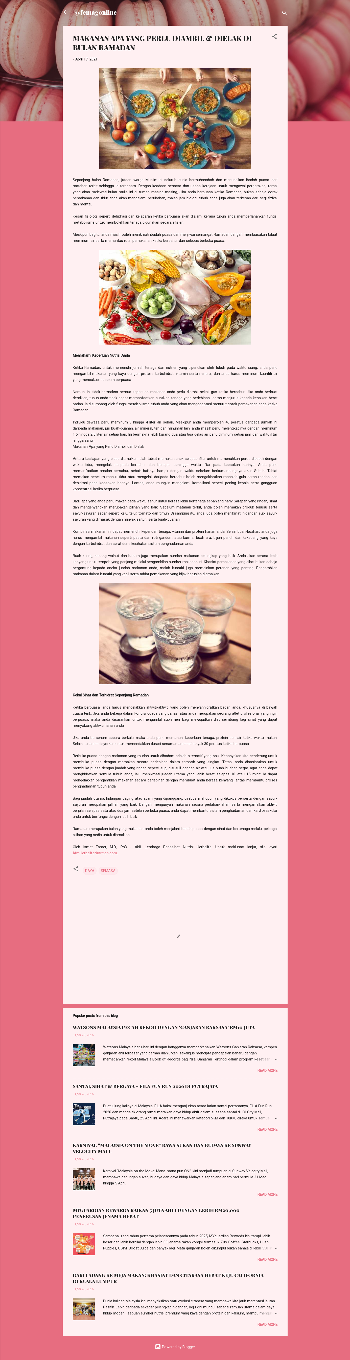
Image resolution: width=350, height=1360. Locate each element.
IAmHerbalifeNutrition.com (95, 853)
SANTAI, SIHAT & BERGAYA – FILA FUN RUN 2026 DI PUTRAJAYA (145, 1086)
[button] (274, 37)
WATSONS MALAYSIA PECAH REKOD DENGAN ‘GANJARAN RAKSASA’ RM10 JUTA (164, 1027)
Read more (267, 1070)
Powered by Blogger (175, 1347)
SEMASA (108, 870)
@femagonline (96, 12)
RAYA (89, 870)
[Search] (285, 14)
